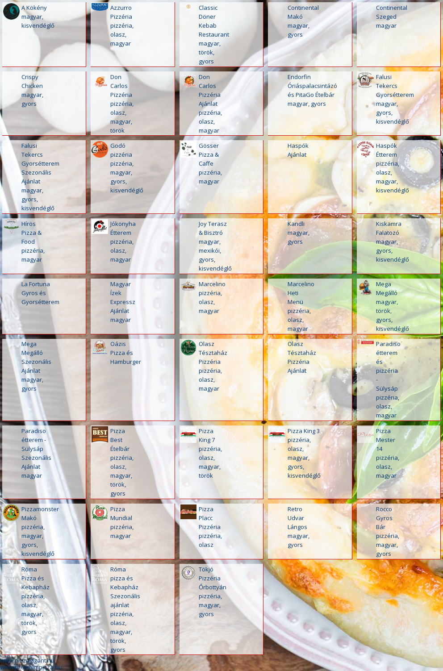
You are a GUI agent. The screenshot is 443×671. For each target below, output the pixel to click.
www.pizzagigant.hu (27, 660)
